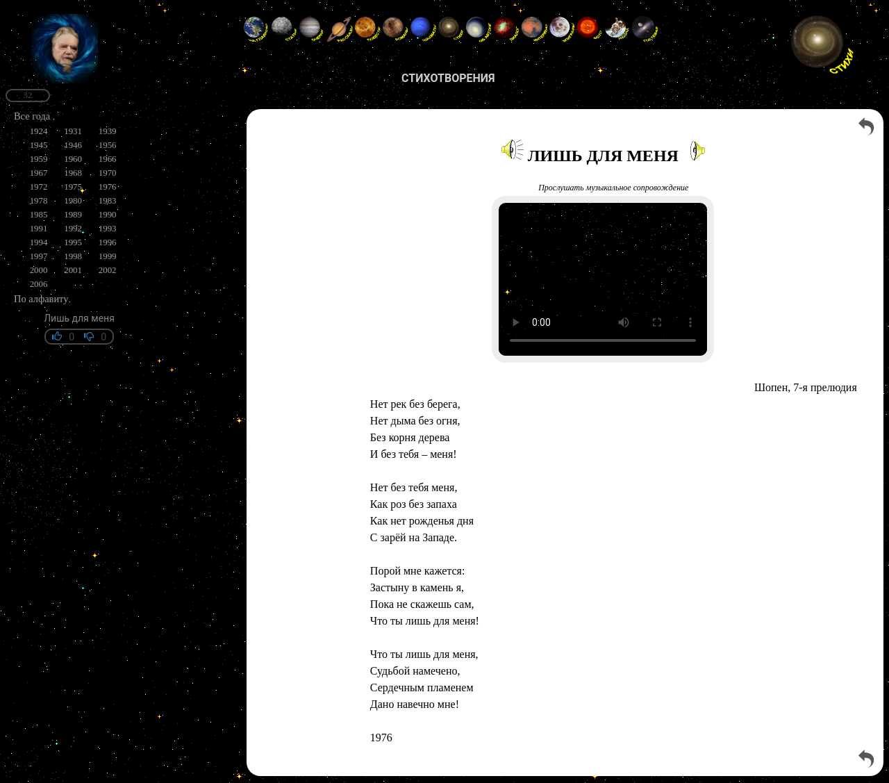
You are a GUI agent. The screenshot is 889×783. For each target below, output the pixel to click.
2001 (73, 270)
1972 (39, 186)
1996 (108, 242)
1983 (108, 200)
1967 (39, 172)
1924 (39, 131)
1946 (73, 145)
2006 (39, 284)
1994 (39, 242)
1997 (39, 256)
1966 (108, 159)
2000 (39, 270)
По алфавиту (41, 298)
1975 (73, 186)
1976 (108, 186)
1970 (108, 172)
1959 (39, 159)
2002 (108, 270)
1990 (108, 214)
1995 (73, 242)
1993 (108, 228)
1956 (108, 145)
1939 (108, 131)
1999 (108, 256)
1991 (39, 228)
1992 (73, 228)
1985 (39, 214)
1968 (73, 172)
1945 (39, 145)
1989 (73, 214)
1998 (73, 256)
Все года (32, 116)
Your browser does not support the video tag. (603, 279)
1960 (73, 159)
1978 (39, 200)
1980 (73, 200)
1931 (73, 131)
